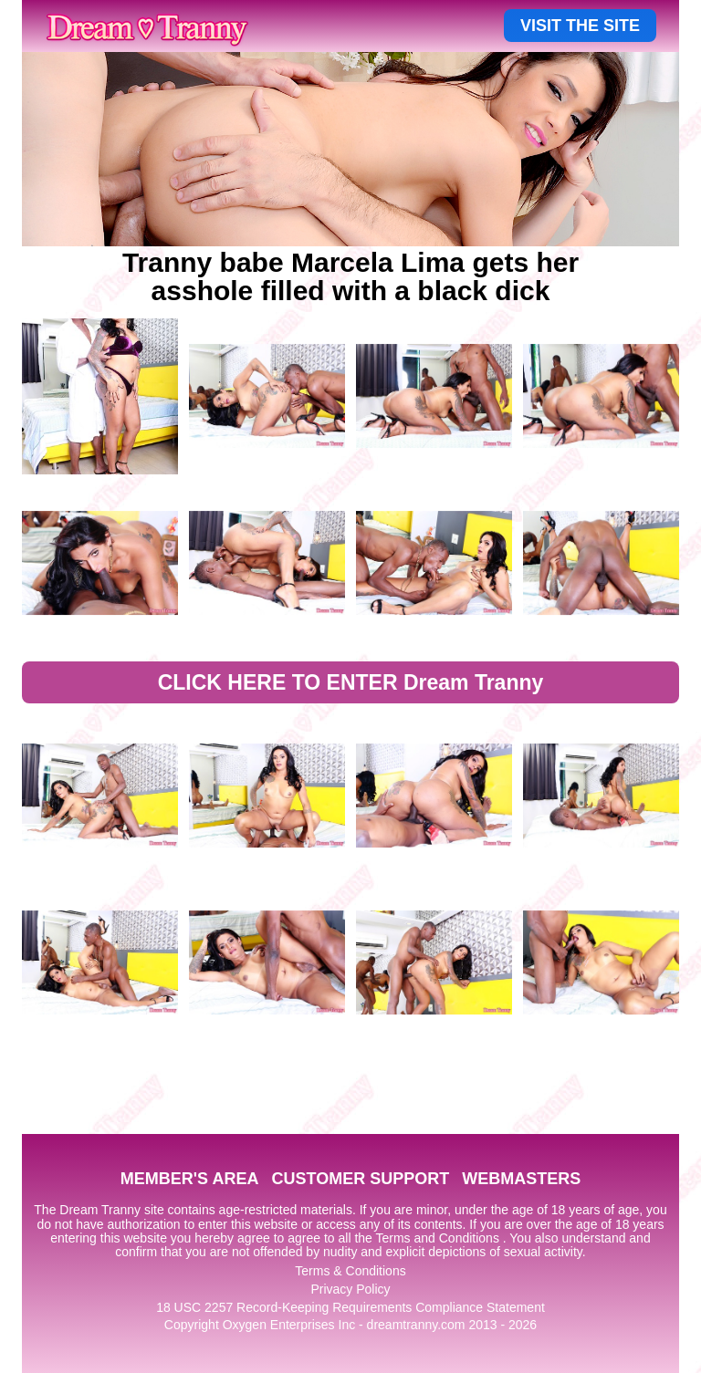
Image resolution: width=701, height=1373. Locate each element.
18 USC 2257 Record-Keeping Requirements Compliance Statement (350, 1307)
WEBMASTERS (521, 1178)
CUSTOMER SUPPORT (360, 1178)
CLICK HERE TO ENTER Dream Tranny (351, 682)
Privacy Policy (350, 1289)
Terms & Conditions (350, 1271)
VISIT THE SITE (580, 25)
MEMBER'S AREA (189, 1178)
